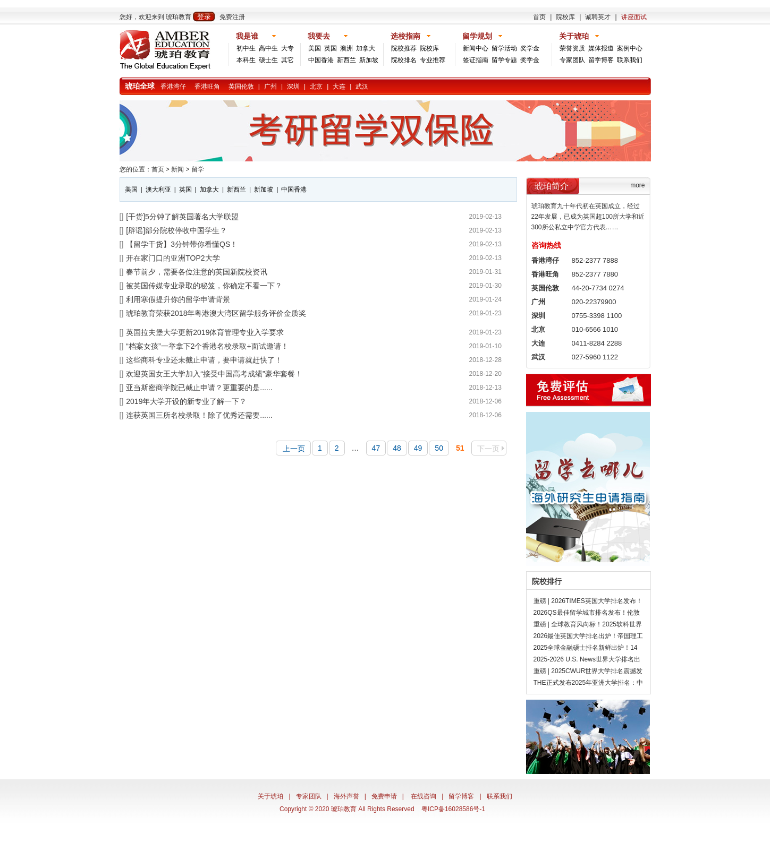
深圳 (293, 86)
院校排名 (404, 60)
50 (439, 448)
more (637, 185)
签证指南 (475, 60)
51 (460, 448)
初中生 (246, 48)
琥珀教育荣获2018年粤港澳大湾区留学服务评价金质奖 (216, 313)
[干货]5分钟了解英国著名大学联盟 (182, 216)
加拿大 (365, 48)
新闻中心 (475, 48)
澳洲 (346, 48)
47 (376, 448)
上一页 (294, 448)
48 (397, 448)
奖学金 (529, 48)
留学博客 (601, 60)
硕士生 (268, 60)
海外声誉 (346, 796)
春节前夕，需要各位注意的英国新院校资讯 (196, 272)
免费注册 (232, 17)
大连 (339, 86)
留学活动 (504, 48)
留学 (197, 169)
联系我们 (629, 60)
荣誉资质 (572, 48)
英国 (330, 48)
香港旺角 (207, 86)
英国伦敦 (241, 86)
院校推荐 (404, 48)
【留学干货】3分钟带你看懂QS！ (182, 244)
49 (418, 448)
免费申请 (384, 796)
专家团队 (572, 60)
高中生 (268, 48)
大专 (287, 48)
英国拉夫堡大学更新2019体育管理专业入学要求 (205, 332)
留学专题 (504, 60)
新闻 (177, 169)
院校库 (565, 17)
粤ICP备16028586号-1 (453, 809)
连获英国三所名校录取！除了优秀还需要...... (199, 415)
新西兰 (346, 60)
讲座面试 (634, 17)
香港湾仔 (173, 86)
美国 (314, 48)
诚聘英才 (598, 17)
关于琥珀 (270, 796)
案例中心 (629, 48)
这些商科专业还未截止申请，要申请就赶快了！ (204, 360)
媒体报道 (601, 48)
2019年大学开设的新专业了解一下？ (186, 401)
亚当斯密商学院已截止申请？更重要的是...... (199, 387)
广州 (270, 86)
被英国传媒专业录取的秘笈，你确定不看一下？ (204, 285)
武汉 (362, 86)
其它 (287, 60)
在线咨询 (423, 796)
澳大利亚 (158, 189)
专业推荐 (432, 60)
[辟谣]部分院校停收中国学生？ (176, 230)
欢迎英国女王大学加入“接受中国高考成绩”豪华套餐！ (214, 373)
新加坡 (368, 60)
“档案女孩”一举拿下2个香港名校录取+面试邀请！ (207, 346)
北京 (316, 86)
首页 (539, 17)
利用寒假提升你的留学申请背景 (178, 299)
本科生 (246, 60)
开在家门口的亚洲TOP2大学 (172, 258)
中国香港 (321, 60)
